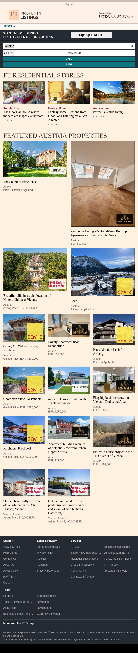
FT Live (75, 546)
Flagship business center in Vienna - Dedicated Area (111, 399)
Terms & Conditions (48, 546)
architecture (11, 108)
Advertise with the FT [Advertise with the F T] (116, 552)
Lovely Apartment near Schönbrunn (63, 344)
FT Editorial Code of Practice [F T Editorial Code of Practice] (105, 639)
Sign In (69, 4)
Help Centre (10, 552)
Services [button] (76, 540)
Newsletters (44, 607)
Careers (8, 582)
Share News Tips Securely (86, 552)
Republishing (78, 570)
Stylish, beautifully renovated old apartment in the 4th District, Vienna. (22, 505)
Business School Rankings (18, 613)
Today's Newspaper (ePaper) (18, 601)
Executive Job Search (117, 546)
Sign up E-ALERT (91, 35)
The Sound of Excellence (20, 182)
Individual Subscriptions (84, 558)
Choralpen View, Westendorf (22, 399)
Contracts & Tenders (83, 576)
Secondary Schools (115, 570)
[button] (5, 15)
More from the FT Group (18, 623)
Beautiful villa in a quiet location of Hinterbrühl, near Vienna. (26, 297)
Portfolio (8, 595)
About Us (8, 564)
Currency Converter (48, 613)
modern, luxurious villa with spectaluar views (67, 401)
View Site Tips (11, 546)
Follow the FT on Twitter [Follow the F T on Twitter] (118, 558)
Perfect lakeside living (108, 112)
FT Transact (111, 564)
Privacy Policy (45, 552)
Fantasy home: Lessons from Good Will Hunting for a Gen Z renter (67, 116)
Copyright (42, 564)
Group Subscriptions (83, 564)
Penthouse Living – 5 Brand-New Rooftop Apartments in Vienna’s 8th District (99, 233)
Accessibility (10, 570)
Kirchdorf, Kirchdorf (17, 448)
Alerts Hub (9, 607)
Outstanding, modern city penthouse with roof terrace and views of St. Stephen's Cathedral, (66, 507)
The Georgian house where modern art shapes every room (23, 114)
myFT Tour (9, 576)
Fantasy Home (57, 108)
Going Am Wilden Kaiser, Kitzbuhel (20, 348)
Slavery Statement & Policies (52, 570)
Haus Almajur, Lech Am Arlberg (109, 351)
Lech (74, 301)
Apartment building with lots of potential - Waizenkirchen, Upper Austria (67, 448)
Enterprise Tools (46, 595)
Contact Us (9, 558)
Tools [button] (6, 589)
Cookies (42, 558)
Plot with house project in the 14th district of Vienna (112, 454)
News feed (43, 601)
